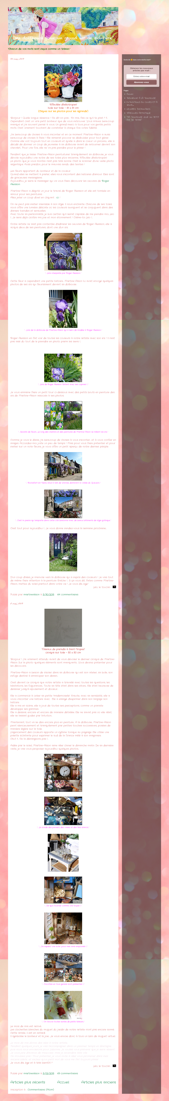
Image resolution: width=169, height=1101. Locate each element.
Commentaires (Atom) (41, 1089)
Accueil (63, 1082)
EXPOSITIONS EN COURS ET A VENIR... (142, 104)
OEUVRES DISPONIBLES (138, 109)
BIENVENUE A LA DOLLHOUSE (141, 98)
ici (57, 197)
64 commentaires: (68, 594)
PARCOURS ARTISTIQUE (139, 113)
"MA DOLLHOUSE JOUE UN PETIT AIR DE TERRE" (143, 119)
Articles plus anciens (98, 1082)
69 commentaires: (68, 1073)
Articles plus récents (27, 1082)
